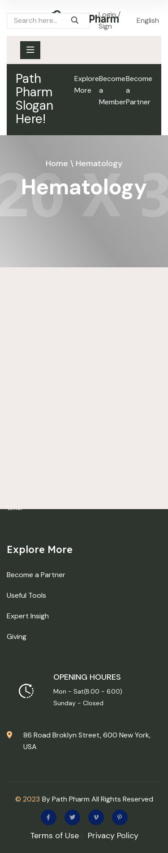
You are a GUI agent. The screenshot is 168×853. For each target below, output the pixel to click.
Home (57, 163)
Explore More (86, 84)
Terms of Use (54, 835)
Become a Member (112, 90)
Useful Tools (26, 595)
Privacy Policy (113, 835)
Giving (16, 636)
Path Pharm (71, 799)
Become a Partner (139, 90)
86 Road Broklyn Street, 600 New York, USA (87, 740)
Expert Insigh (28, 616)
